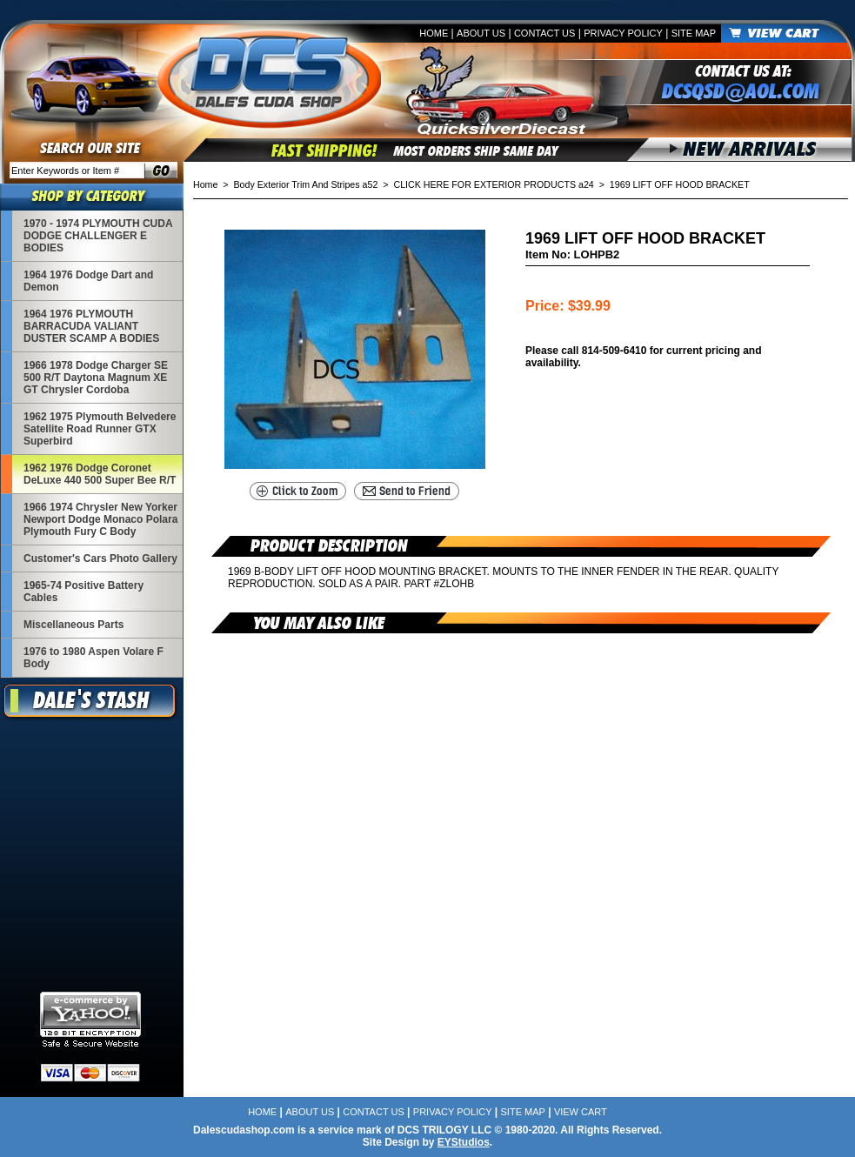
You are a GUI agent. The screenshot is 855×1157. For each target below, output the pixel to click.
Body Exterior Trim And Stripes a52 (306, 184)
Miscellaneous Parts (73, 625)
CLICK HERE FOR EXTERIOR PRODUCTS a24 (493, 184)
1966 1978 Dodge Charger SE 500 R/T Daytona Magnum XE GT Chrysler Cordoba (95, 377)
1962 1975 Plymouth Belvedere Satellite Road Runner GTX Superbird (99, 429)
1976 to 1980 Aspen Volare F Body (93, 657)
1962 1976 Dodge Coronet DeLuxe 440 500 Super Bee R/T (99, 474)
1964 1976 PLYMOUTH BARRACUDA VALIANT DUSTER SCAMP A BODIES (91, 326)
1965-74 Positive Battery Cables (83, 591)
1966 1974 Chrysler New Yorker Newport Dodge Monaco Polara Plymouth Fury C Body (100, 519)
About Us (481, 33)
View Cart (580, 1112)
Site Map (693, 33)
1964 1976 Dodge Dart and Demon (88, 281)
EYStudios (464, 1142)
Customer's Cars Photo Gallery (100, 558)
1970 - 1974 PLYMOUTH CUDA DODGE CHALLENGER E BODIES (97, 235)
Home (433, 33)
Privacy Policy (623, 33)
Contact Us (545, 33)
